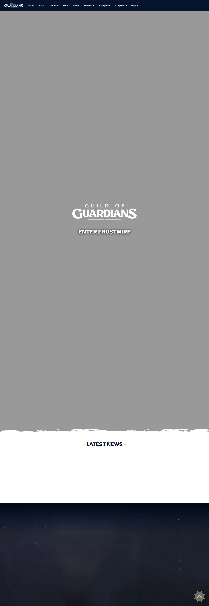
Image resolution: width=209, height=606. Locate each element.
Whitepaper (104, 5)
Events (76, 5)
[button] (88, 5)
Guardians (53, 5)
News (65, 5)
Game (31, 5)
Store (41, 5)
